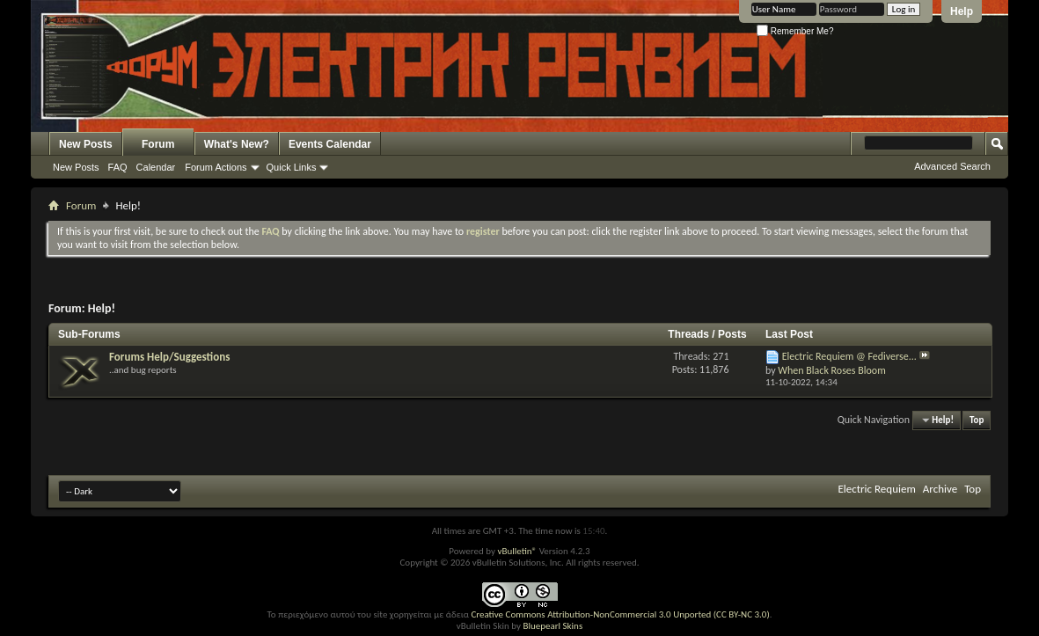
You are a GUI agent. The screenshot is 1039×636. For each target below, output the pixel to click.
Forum (158, 144)
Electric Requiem (876, 488)
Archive (940, 488)
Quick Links (292, 167)
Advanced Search (952, 166)
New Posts (86, 144)
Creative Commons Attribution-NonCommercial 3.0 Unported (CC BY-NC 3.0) (620, 614)
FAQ (118, 167)
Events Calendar (330, 144)
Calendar (156, 167)
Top (976, 420)
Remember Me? (795, 31)
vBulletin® (517, 551)
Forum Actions (215, 167)
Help (961, 11)
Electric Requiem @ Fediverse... (849, 356)
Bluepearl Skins (552, 626)
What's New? (236, 144)
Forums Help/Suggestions (169, 356)
